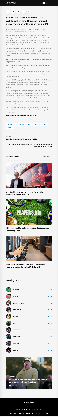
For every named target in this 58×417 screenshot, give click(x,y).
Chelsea (16, 344)
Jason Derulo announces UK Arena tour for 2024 (21, 139)
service (43, 124)
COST (35, 124)
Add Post (13, 413)
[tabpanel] (29, 373)
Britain (9, 124)
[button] (8, 12)
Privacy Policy (37, 413)
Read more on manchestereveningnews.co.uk (22, 116)
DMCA (46, 413)
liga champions (18, 303)
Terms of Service (24, 413)
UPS (29, 124)
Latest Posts (47, 157)
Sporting (16, 290)
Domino (9, 128)
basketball (17, 310)
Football (16, 297)
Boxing (15, 350)
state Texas (20, 124)
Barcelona (17, 337)
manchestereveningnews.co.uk (32, 17)
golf (14, 324)
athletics (16, 330)
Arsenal (16, 317)
